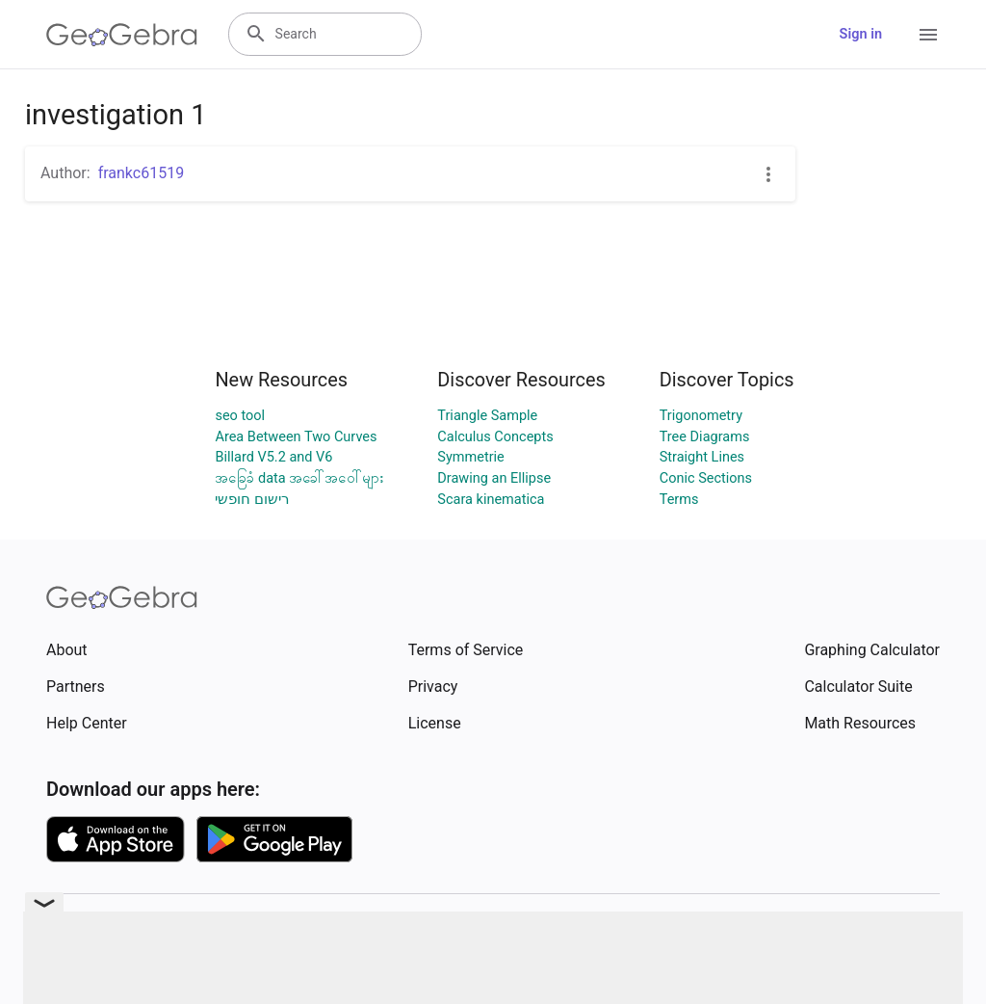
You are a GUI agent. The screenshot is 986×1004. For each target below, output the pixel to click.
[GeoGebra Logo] (121, 34)
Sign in (861, 34)
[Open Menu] (928, 34)
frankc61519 (141, 173)
